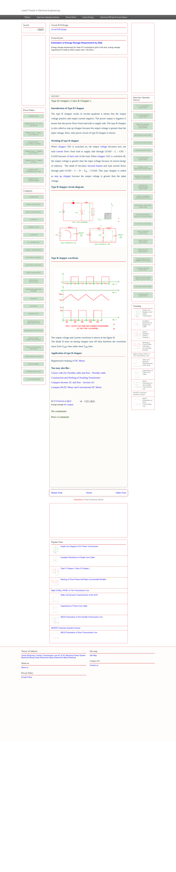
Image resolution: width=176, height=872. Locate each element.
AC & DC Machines (65, 655)
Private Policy (26, 677)
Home (89, 493)
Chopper (33, 220)
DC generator (33, 242)
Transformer (33, 364)
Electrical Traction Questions (143, 206)
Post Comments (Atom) (94, 500)
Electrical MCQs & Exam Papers (113, 17)
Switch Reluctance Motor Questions (143, 278)
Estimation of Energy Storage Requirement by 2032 (76, 43)
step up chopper (62, 176)
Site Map (93, 655)
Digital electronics (33, 250)
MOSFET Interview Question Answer (65, 628)
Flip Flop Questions (143, 224)
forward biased (95, 165)
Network (33, 306)
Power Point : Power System (33, 161)
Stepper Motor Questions (143, 269)
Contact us (94, 665)
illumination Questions (143, 295)
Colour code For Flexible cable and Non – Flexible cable (78, 373)
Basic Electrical (33, 204)
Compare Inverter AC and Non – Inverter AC (73, 382)
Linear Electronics (28, 655)
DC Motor (80, 360)
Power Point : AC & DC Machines (33, 124)
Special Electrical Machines (33, 348)
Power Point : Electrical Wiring (33, 143)
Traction (39, 655)
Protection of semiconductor (33, 322)
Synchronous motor (33, 356)
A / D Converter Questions (143, 106)
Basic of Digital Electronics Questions (142, 126)
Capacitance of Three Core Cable (73, 606)
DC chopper (68, 405)
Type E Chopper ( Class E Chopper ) (75, 568)
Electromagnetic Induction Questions (143, 215)
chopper (62, 146)
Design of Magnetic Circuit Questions (143, 177)
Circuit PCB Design (59, 29)
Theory (27, 17)
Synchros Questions (143, 287)
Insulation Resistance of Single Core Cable (77, 557)
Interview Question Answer (48, 17)
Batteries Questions (143, 135)
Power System (79, 655)
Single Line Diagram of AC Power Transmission (79, 546)
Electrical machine (34, 265)
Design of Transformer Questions (143, 187)
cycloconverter (33, 379)
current (59, 151)
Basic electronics (33, 212)
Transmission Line (50, 655)
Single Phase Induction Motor (33, 339)
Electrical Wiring (33, 257)
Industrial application (33, 281)
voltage (103, 146)
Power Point (71, 17)
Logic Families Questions (143, 232)
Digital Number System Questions (143, 197)
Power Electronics (42, 658)
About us (24, 667)
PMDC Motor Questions (143, 250)
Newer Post (56, 493)
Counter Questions (143, 150)
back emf (74, 156)
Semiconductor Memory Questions (143, 260)
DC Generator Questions (143, 158)
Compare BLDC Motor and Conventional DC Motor (76, 387)
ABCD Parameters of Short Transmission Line (78, 632)
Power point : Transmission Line (33, 170)
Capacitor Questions (143, 143)
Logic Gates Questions (143, 241)
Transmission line (33, 372)
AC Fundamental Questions (143, 116)
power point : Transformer (33, 179)
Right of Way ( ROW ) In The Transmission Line (70, 590)
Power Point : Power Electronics (33, 152)
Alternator (33, 197)
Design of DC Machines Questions (143, 168)
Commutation (33, 227)
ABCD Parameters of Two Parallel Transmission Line (81, 617)
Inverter (33, 299)
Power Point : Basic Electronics (34, 133)
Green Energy (88, 17)
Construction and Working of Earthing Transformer (75, 377)
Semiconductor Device (33, 331)
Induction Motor (33, 273)
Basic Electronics (56, 658)
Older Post (121, 493)
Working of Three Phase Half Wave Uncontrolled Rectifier (83, 579)
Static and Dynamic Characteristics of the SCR (79, 595)
